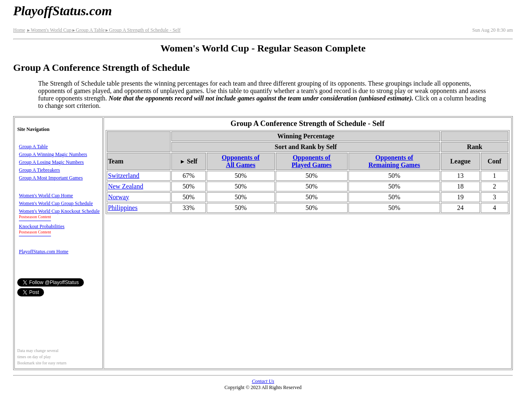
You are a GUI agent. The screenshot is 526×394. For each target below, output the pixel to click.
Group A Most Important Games (51, 178)
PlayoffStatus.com (62, 10)
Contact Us (263, 381)
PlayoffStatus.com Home (43, 251)
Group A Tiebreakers (39, 170)
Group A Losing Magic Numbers (51, 162)
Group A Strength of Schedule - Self (142, 30)
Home (19, 30)
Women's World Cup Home (46, 195)
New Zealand (125, 186)
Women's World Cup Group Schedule (56, 203)
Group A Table (88, 30)
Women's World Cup (49, 30)
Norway (118, 197)
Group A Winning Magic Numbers (53, 154)
